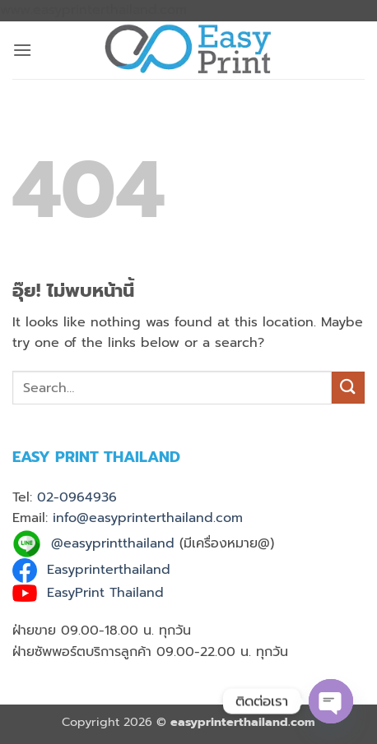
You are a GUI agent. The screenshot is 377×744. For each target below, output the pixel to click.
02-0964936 (77, 497)
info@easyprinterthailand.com (148, 518)
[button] (22, 50)
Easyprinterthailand (108, 570)
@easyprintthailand (113, 543)
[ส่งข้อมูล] (348, 388)
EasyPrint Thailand (105, 593)
